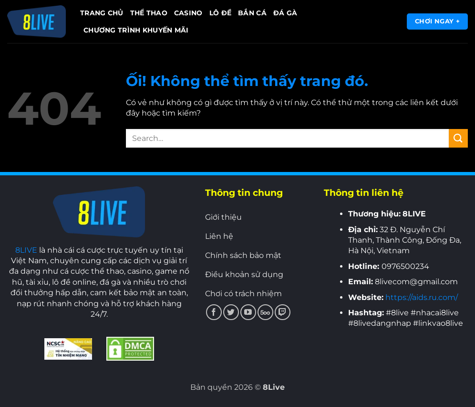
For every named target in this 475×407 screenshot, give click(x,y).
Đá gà (285, 13)
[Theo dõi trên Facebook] (214, 312)
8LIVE (26, 250)
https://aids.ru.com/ (421, 297)
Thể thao (148, 13)
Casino (188, 13)
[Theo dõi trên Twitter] (231, 312)
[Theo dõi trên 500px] (265, 312)
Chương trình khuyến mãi (136, 30)
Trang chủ (102, 13)
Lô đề (220, 13)
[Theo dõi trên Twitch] (282, 312)
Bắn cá (252, 13)
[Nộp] (458, 138)
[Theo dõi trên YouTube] (248, 312)
